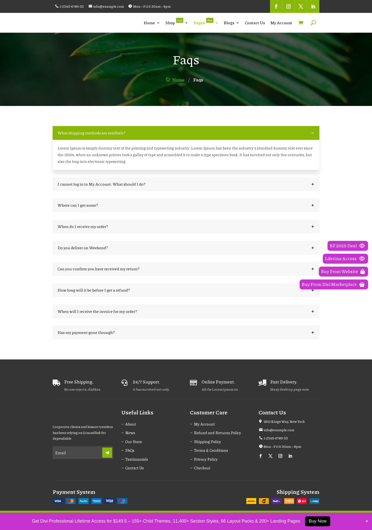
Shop (174, 21)
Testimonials (136, 459)
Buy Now (318, 521)
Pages (203, 21)
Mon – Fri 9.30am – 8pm (152, 6)
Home (149, 22)
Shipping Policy (207, 441)
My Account (281, 22)
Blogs (229, 22)
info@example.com (108, 6)
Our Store (133, 441)
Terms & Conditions (211, 450)
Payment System (74, 492)
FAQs (129, 450)
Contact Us (255, 22)
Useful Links (137, 412)
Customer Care (208, 412)
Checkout (202, 468)
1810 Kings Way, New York (284, 421)
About (130, 424)
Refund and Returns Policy (217, 432)
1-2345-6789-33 (72, 6)
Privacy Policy (206, 459)
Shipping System (297, 492)
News (130, 432)
